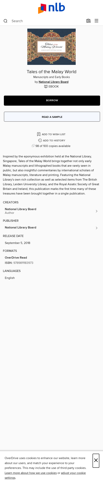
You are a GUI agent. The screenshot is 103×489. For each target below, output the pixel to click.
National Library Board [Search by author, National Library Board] (54, 82)
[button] (52, 101)
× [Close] (96, 461)
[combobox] (43, 21)
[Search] (5, 21)
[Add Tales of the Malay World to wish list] (51, 134)
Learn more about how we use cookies (31, 473)
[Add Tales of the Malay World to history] (52, 140)
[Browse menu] (96, 21)
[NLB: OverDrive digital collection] (51, 8)
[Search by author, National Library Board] (51, 211)
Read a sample (52, 117)
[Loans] (88, 21)
